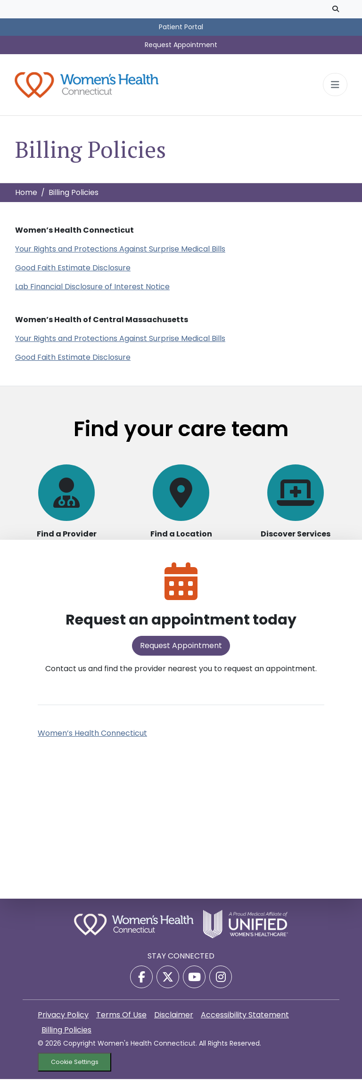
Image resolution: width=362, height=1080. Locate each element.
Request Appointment (181, 44)
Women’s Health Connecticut (92, 734)
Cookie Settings (75, 1063)
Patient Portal (181, 27)
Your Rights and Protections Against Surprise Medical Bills (120, 249)
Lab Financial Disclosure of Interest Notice (92, 287)
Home (26, 193)
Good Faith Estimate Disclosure (73, 268)
